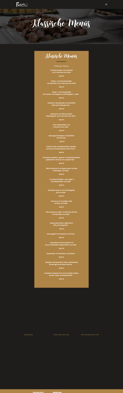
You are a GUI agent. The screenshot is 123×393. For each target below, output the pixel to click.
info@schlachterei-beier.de (61, 343)
